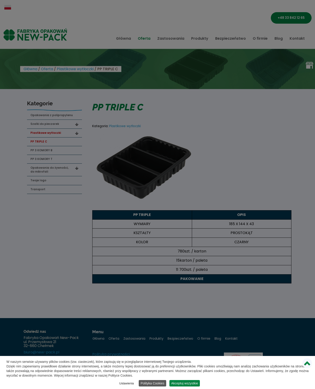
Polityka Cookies (152, 384)
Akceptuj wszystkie (184, 384)
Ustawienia (126, 384)
